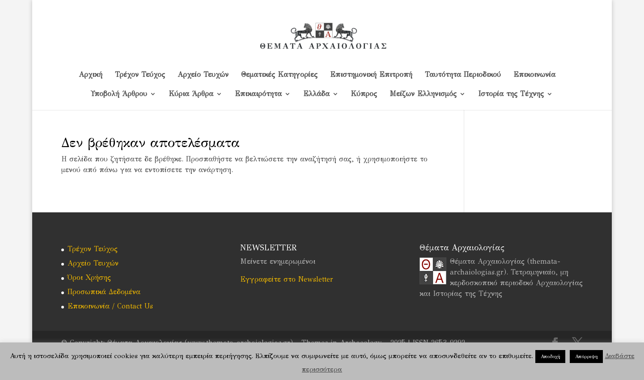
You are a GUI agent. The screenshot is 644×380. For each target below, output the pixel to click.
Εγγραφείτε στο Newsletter (286, 279)
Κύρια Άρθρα (191, 94)
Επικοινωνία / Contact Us (110, 306)
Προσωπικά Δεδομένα (104, 291)
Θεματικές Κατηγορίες (279, 75)
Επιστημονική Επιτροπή (371, 75)
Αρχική (90, 75)
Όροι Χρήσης (89, 277)
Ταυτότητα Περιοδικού (463, 75)
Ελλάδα (316, 94)
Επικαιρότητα (258, 94)
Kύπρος (364, 94)
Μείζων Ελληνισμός (423, 94)
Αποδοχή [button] (550, 356)
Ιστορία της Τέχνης (511, 94)
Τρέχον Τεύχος (140, 75)
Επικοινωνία (534, 75)
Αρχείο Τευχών (203, 75)
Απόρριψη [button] (586, 356)
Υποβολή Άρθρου (119, 94)
